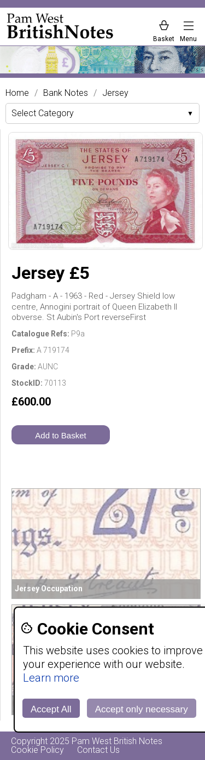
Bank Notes (65, 93)
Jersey (115, 93)
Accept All (51, 709)
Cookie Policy (37, 750)
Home (17, 93)
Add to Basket (60, 435)
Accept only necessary (141, 709)
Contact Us (98, 750)
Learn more (51, 677)
